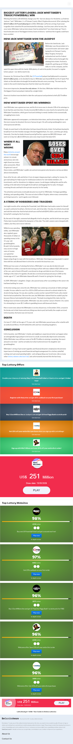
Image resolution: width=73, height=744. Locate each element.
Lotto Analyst (8, 4)
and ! (36, 398)
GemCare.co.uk (6, 729)
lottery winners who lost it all (18, 356)
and (36, 448)
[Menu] (69, 4)
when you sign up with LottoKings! (36, 431)
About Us (6, 734)
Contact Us (7, 738)
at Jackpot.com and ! (36, 414)
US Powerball (37, 76)
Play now (36, 536)
